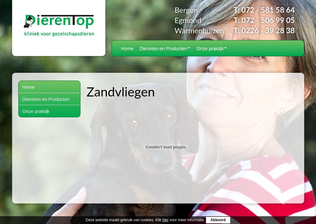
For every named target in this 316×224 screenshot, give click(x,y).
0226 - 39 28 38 (268, 30)
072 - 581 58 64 (268, 9)
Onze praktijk (211, 48)
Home (127, 48)
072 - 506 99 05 (268, 20)
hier (166, 220)
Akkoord (218, 220)
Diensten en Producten (165, 48)
